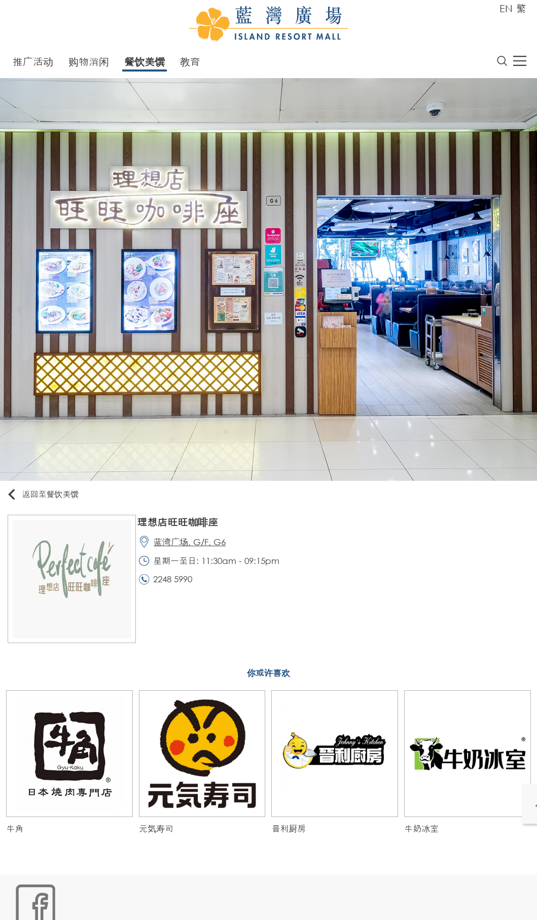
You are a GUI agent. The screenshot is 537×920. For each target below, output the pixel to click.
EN (506, 8)
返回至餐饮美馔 (48, 496)
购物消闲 (88, 63)
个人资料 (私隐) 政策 (170, 903)
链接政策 (113, 903)
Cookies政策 (69, 903)
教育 (190, 63)
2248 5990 (178, 587)
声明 (220, 903)
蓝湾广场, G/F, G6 (196, 547)
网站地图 (25, 903)
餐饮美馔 (144, 63)
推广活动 (33, 63)
